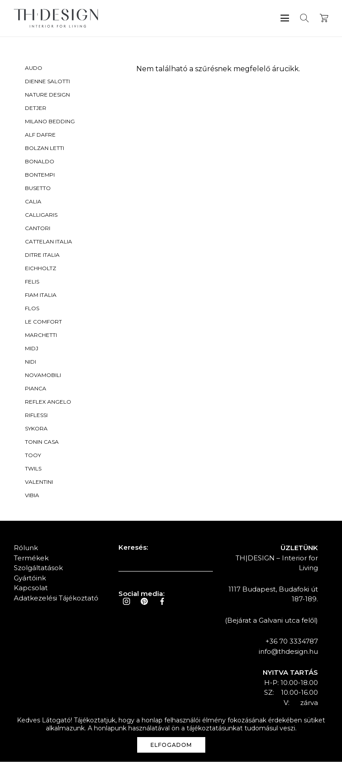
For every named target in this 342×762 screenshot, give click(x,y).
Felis (32, 282)
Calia (33, 202)
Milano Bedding (50, 122)
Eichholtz (40, 269)
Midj (31, 349)
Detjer (35, 108)
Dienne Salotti (47, 82)
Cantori (37, 229)
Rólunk (26, 548)
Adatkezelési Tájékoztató (56, 599)
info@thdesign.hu (288, 652)
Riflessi (36, 416)
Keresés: (133, 548)
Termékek (31, 559)
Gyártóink (30, 579)
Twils (33, 469)
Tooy (33, 456)
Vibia (32, 496)
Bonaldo (39, 162)
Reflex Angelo (48, 402)
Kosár (324, 18)
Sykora (36, 429)
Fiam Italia (41, 295)
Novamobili (43, 376)
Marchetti (41, 335)
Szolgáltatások (38, 568)
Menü (285, 18)
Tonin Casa (42, 442)
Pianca (35, 389)
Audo (33, 68)
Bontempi (40, 175)
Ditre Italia (42, 255)
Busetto (38, 189)
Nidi (30, 362)
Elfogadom (171, 745)
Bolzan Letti (44, 149)
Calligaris (41, 215)
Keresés (304, 18)
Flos (32, 309)
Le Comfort (43, 322)
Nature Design (47, 95)
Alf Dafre (40, 135)
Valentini (39, 482)
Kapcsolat (31, 588)
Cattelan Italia (48, 242)
